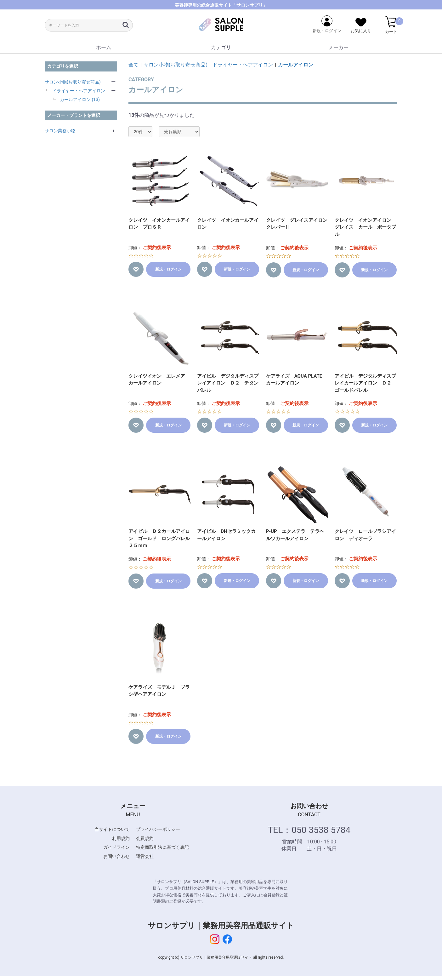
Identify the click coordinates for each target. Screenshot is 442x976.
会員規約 (145, 838)
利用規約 (121, 838)
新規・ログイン (168, 269)
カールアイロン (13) (80, 99)
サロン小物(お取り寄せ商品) (73, 81)
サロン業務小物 (60, 130)
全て (133, 65)
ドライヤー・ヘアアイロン (78, 90)
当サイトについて (112, 829)
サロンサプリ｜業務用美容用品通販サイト (221, 925)
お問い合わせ (116, 856)
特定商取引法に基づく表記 (162, 847)
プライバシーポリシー (158, 829)
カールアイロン (295, 65)
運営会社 (145, 856)
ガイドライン (116, 847)
